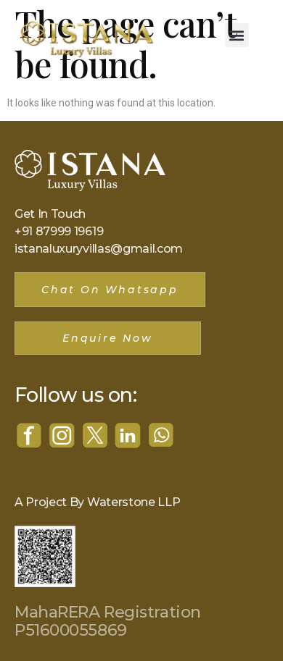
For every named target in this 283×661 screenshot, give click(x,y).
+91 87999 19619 (59, 231)
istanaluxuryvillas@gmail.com (99, 249)
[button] (237, 35)
